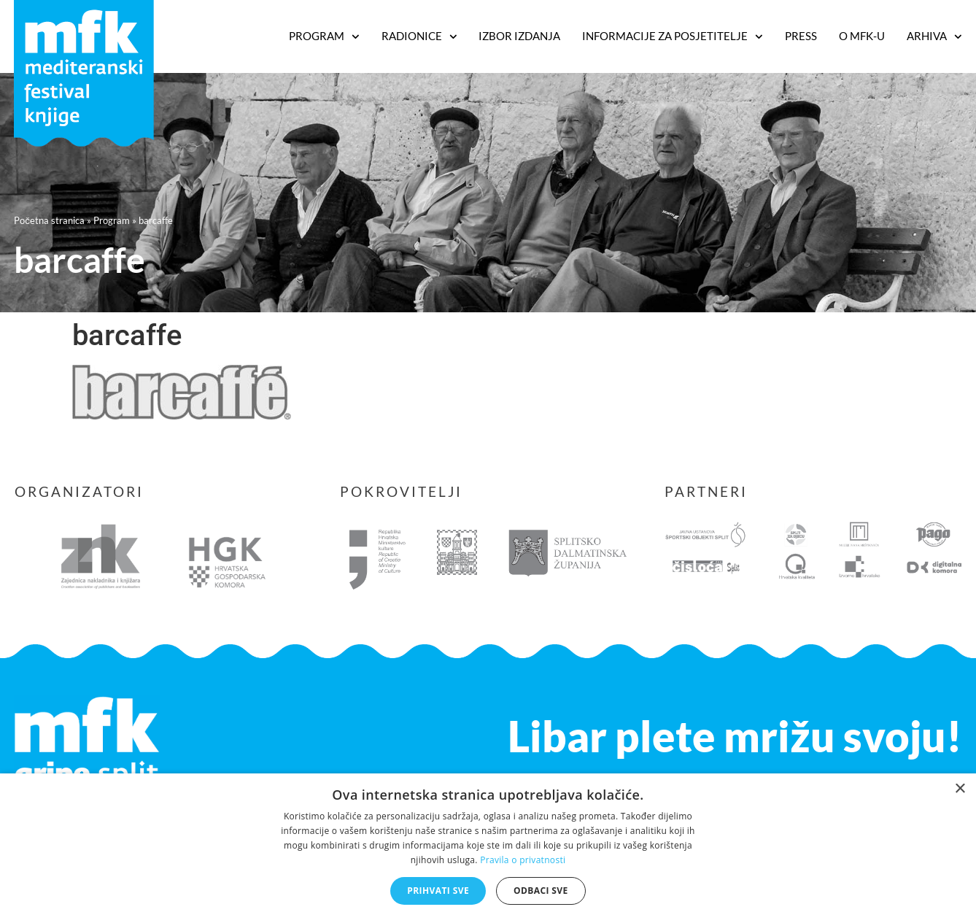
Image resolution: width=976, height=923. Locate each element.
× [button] (959, 789)
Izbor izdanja (519, 35)
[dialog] (488, 848)
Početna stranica (49, 220)
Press (801, 35)
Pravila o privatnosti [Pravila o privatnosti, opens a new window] (522, 860)
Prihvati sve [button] (438, 890)
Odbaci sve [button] (541, 890)
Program (111, 220)
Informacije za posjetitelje (672, 36)
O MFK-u (862, 35)
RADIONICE (419, 36)
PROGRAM (324, 36)
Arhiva (934, 36)
